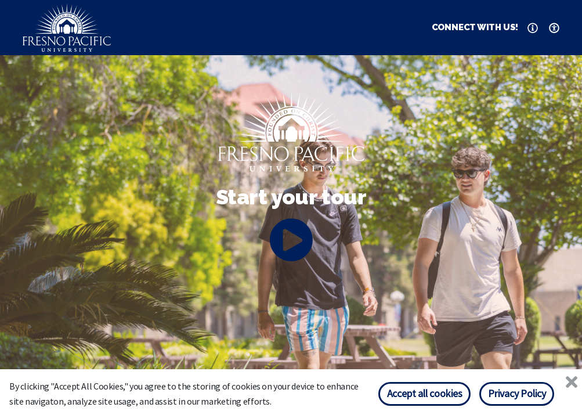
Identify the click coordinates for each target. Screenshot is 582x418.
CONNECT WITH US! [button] (475, 27)
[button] (533, 27)
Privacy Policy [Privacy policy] (517, 393)
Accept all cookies (424, 393)
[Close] (571, 382)
